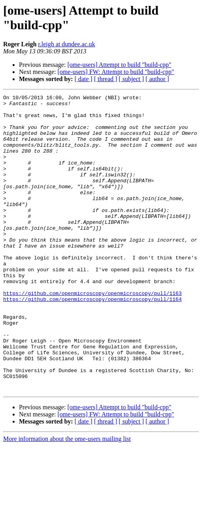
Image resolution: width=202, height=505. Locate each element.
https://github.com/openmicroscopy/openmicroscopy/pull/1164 (92, 340)
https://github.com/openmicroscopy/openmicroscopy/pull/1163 (92, 333)
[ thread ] (105, 79)
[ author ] (157, 79)
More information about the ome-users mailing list (67, 498)
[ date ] (83, 79)
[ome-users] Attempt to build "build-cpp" (119, 64)
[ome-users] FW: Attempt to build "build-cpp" (116, 71)
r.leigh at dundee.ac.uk (66, 44)
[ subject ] (131, 79)
